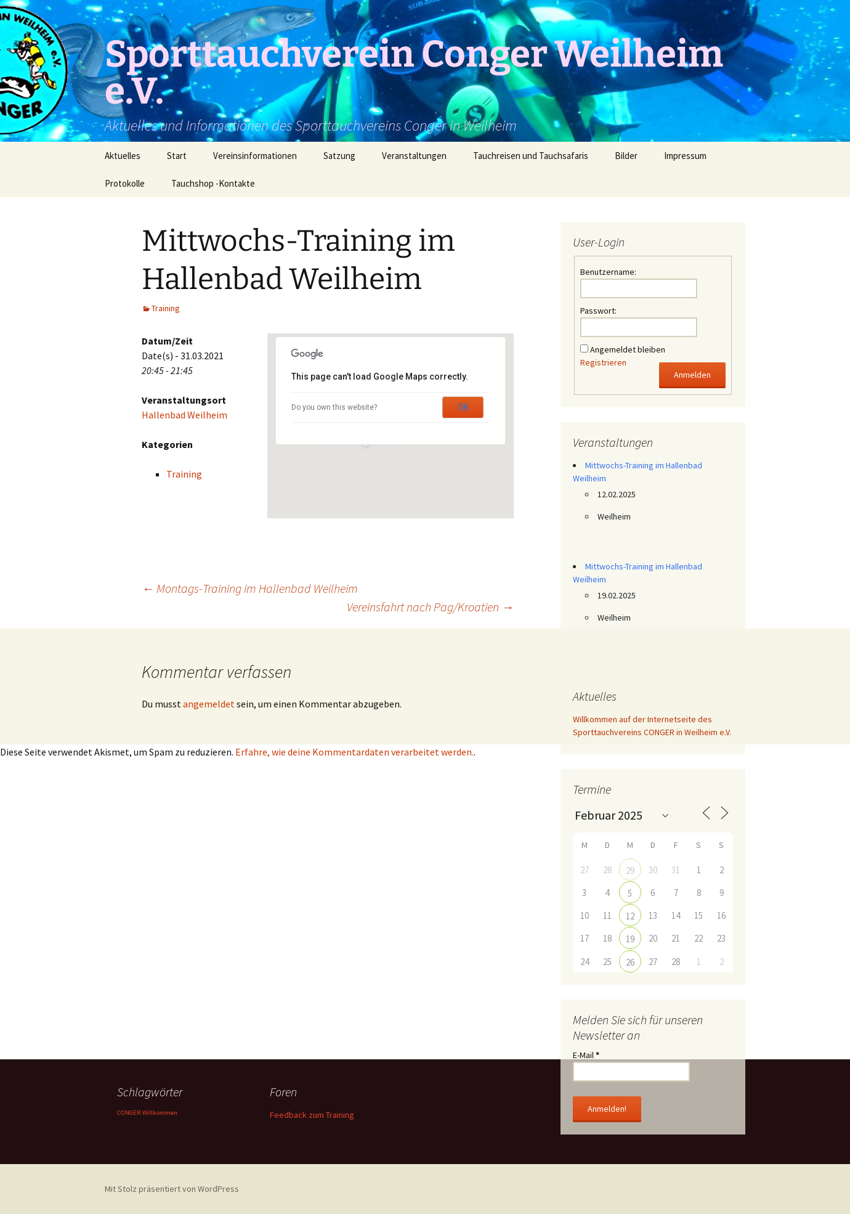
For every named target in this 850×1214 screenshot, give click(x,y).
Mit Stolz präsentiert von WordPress (172, 1188)
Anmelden (692, 374)
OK (463, 407)
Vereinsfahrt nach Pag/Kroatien (430, 606)
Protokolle (125, 183)
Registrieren (603, 362)
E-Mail (586, 1055)
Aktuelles (122, 155)
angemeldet (209, 704)
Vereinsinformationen (255, 155)
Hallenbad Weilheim (184, 415)
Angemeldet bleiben (627, 349)
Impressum (685, 155)
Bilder (626, 155)
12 (630, 916)
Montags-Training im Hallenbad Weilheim (250, 588)
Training (166, 308)
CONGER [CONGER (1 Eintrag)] (128, 1113)
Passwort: (598, 310)
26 (630, 962)
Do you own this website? (334, 407)
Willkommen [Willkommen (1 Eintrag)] (159, 1113)
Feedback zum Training (312, 1114)
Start (177, 155)
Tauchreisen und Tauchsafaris (530, 155)
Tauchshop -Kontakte (213, 183)
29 (630, 870)
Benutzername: (608, 271)
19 (630, 939)
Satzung (339, 155)
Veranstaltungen (414, 155)
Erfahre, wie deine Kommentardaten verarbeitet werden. (354, 752)
